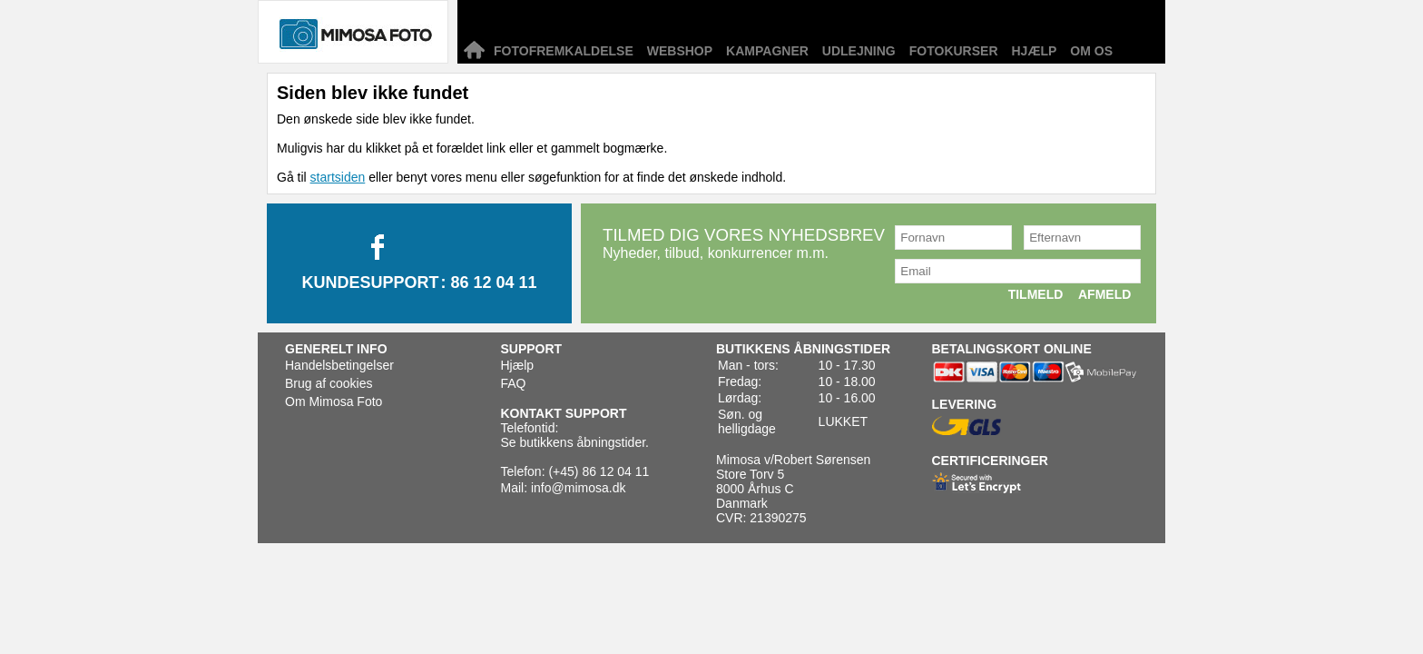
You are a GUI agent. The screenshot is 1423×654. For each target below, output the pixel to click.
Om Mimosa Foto (333, 401)
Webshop (679, 51)
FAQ (513, 383)
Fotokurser (953, 51)
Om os (1091, 51)
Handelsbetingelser (339, 365)
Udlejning (859, 51)
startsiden (338, 177)
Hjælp (1034, 51)
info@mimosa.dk (578, 488)
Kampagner (767, 51)
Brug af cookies (329, 383)
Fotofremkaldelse (563, 51)
